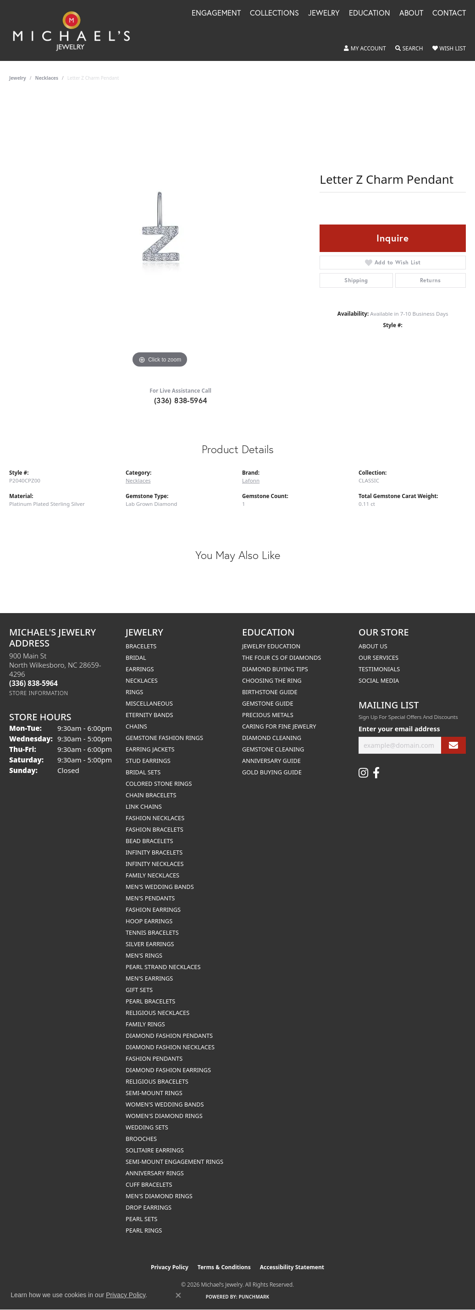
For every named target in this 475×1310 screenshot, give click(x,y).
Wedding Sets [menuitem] (147, 1127)
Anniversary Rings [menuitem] (155, 1173)
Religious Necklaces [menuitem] (157, 1013)
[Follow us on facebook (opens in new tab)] (376, 772)
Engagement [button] (216, 13)
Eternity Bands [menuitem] (149, 715)
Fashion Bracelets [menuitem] (154, 829)
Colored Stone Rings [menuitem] (159, 783)
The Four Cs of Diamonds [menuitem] (281, 657)
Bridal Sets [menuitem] (143, 772)
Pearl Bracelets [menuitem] (150, 1001)
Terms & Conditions (224, 1267)
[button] (365, 48)
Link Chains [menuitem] (144, 806)
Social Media (379, 680)
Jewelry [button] (324, 13)
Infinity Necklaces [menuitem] (155, 864)
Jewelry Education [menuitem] (271, 646)
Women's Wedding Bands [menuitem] (165, 1104)
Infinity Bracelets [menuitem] (154, 852)
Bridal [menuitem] (136, 657)
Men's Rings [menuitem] (144, 955)
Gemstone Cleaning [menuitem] (273, 749)
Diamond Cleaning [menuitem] (271, 738)
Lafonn (251, 480)
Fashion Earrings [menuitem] (153, 909)
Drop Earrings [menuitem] (148, 1207)
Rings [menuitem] (134, 692)
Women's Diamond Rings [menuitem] (164, 1116)
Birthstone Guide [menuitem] (270, 692)
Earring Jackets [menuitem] (150, 749)
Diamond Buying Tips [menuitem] (275, 669)
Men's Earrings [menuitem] (149, 978)
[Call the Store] (33, 683)
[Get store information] (38, 693)
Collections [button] (274, 13)
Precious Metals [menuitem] (267, 715)
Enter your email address (399, 728)
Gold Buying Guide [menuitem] (272, 772)
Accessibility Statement (292, 1267)
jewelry (17, 78)
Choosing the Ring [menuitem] (272, 680)
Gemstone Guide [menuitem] (267, 703)
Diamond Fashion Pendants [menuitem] (169, 1035)
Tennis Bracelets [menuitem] (152, 932)
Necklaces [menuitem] (142, 680)
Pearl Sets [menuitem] (141, 1219)
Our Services (378, 657)
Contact (449, 13)
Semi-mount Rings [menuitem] (154, 1093)
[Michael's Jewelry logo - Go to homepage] (75, 30)
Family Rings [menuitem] (145, 1024)
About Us (373, 646)
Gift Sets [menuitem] (139, 990)
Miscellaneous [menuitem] (149, 703)
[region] (160, 232)
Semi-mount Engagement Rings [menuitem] (174, 1161)
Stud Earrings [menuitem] (148, 760)
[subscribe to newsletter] (453, 745)
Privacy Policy (169, 1267)
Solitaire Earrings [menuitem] (155, 1150)
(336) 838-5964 (180, 400)
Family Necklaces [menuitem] (152, 875)
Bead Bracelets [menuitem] (149, 841)
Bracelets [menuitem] (141, 646)
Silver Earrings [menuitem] (150, 944)
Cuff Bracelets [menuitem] (149, 1184)
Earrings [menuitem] (140, 669)
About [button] (411, 13)
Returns (430, 280)
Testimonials (379, 669)
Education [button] (369, 13)
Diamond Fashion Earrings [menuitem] (168, 1070)
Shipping (356, 280)
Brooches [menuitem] (141, 1139)
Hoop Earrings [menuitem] (149, 921)
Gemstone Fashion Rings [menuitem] (164, 738)
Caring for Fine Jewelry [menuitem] (279, 726)
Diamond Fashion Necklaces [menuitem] (170, 1047)
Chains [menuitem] (136, 726)
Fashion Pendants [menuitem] (154, 1058)
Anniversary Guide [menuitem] (271, 760)
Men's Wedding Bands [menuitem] (160, 886)
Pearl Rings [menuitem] (144, 1230)
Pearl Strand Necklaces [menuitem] (163, 967)
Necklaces (47, 78)
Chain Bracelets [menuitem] (151, 795)
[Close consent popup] (178, 1295)
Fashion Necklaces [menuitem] (155, 818)
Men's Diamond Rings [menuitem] (159, 1196)
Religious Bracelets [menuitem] (157, 1081)
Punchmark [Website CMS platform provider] (254, 1297)
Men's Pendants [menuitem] (150, 898)
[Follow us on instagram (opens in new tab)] (363, 772)
